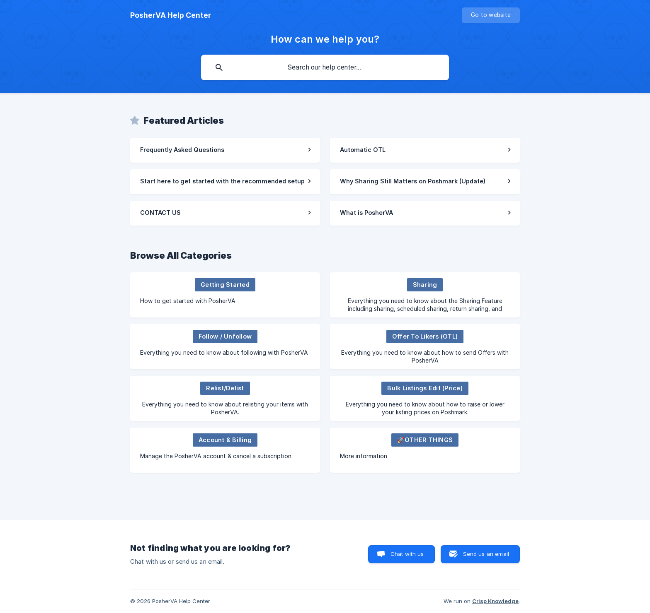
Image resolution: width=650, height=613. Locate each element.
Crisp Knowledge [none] (495, 601)
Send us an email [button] (486, 553)
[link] (225, 150)
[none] (170, 15)
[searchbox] (325, 67)
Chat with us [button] (407, 553)
